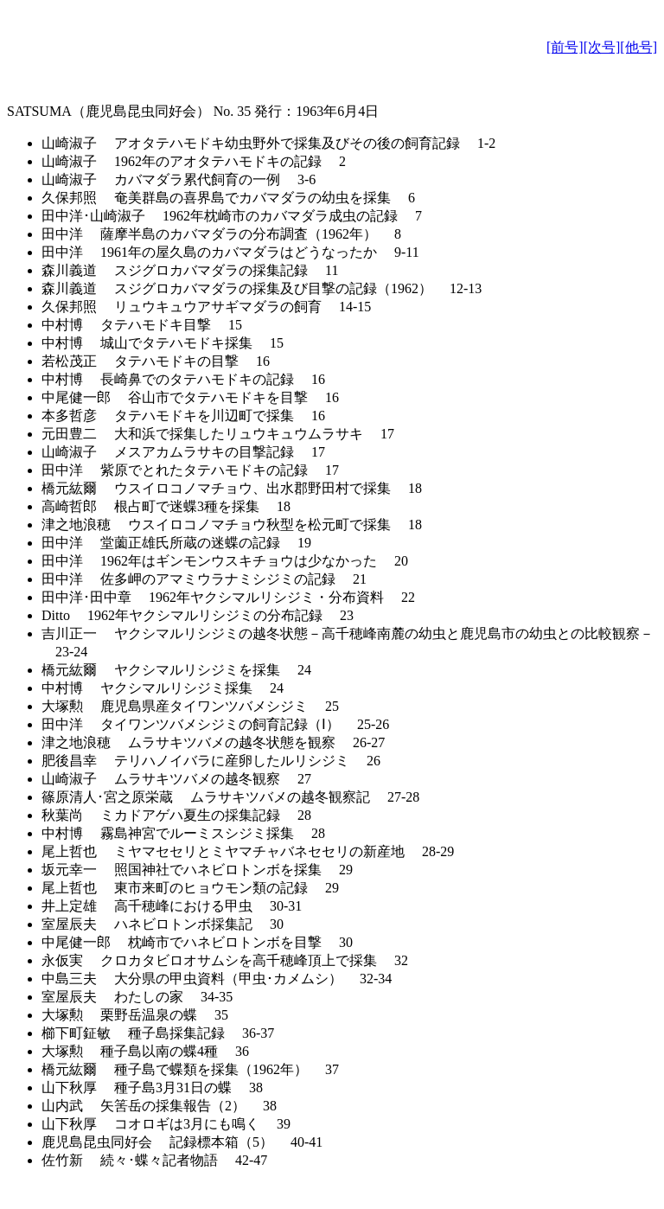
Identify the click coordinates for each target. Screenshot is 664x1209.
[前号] (565, 47)
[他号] (638, 47)
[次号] (602, 47)
